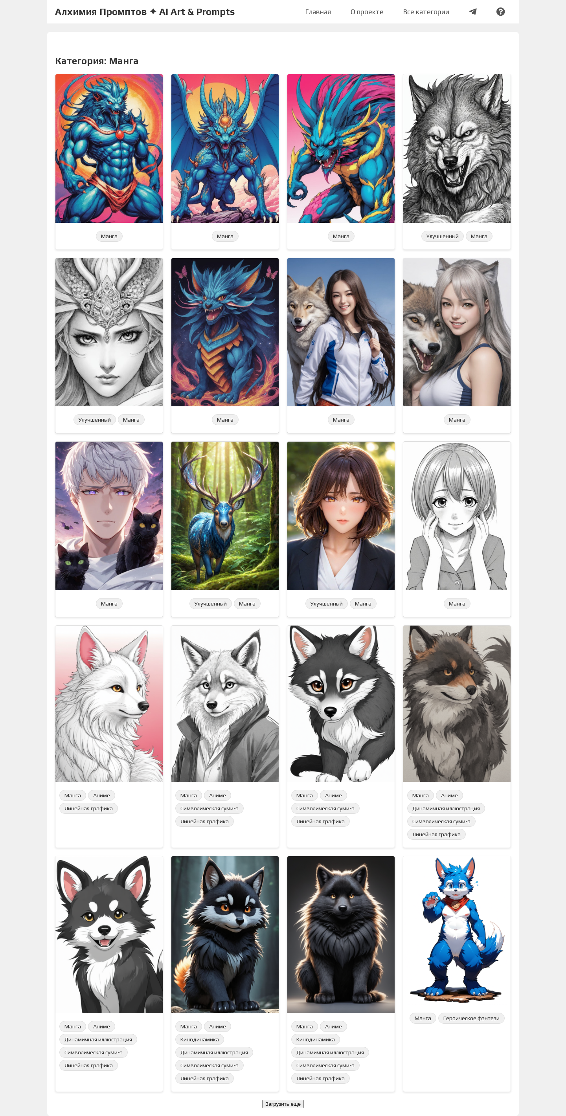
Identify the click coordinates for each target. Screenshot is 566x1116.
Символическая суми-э (209, 808)
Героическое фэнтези (471, 1018)
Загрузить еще (283, 1104)
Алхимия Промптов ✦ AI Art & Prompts (145, 11)
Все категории (426, 12)
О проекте (367, 12)
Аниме (101, 795)
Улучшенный (442, 236)
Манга (109, 236)
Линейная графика (88, 808)
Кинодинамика (199, 1039)
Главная (318, 12)
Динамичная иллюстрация (446, 808)
